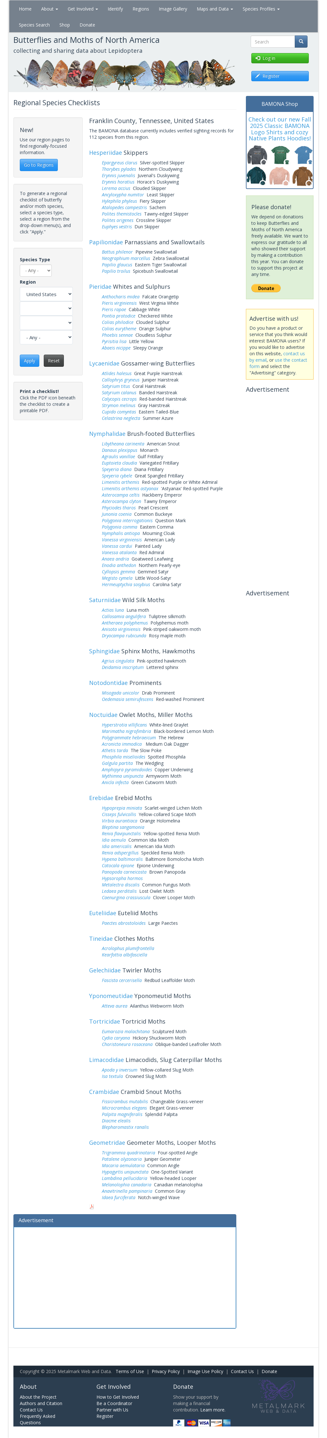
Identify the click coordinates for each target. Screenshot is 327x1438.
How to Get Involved (117, 1397)
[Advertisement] (125, 1277)
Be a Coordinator (114, 1403)
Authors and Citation (41, 1403)
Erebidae (101, 798)
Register (104, 1416)
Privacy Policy (166, 1371)
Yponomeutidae (111, 996)
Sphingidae (104, 651)
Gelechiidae (105, 970)
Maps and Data (215, 9)
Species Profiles (261, 9)
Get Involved (83, 9)
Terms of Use (130, 1371)
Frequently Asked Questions (37, 1419)
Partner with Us (112, 1410)
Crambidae (104, 1092)
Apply (29, 361)
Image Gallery (173, 9)
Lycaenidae (104, 363)
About (49, 9)
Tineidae (101, 938)
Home (25, 9)
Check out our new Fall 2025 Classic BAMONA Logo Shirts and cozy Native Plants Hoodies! (279, 128)
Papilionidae (106, 242)
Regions (141, 9)
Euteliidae (102, 913)
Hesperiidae (105, 152)
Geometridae (107, 1142)
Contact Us (242, 1371)
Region (28, 282)
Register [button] (267, 76)
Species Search (34, 25)
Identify (115, 9)
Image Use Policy (205, 1371)
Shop (64, 25)
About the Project (38, 1397)
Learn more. (212, 1410)
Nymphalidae (107, 433)
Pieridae (100, 286)
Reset (54, 361)
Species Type (35, 259)
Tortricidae (104, 1021)
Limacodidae (106, 1060)
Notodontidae (108, 683)
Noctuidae (103, 715)
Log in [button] (265, 58)
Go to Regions (39, 165)
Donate (87, 25)
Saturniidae (105, 600)
